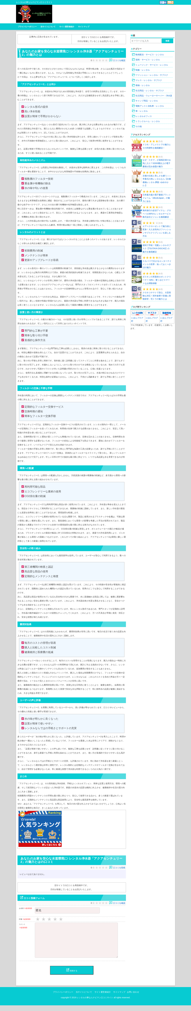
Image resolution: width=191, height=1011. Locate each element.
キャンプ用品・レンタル (145, 100)
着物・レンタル (141, 85)
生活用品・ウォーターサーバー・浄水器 (152, 95)
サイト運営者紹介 (66, 26)
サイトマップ (83, 26)
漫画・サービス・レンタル (146, 59)
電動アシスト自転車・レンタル (148, 105)
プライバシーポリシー (27, 26)
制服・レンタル (141, 70)
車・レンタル (140, 111)
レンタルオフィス (142, 116)
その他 (137, 126)
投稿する (71, 976)
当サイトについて (48, 26)
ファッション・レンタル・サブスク (150, 75)
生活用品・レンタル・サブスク (148, 90)
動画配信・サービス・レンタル (148, 54)
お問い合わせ (133, 997)
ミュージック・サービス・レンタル (150, 64)
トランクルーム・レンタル (146, 121)
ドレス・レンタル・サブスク (147, 80)
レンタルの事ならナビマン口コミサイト (95, 1003)
